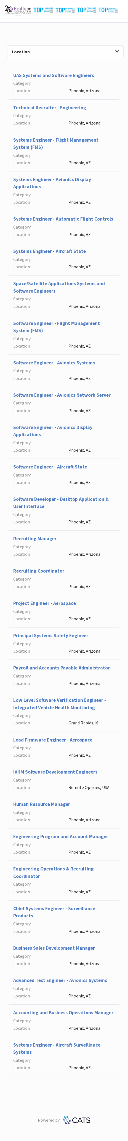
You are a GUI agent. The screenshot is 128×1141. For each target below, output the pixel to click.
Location (65, 51)
